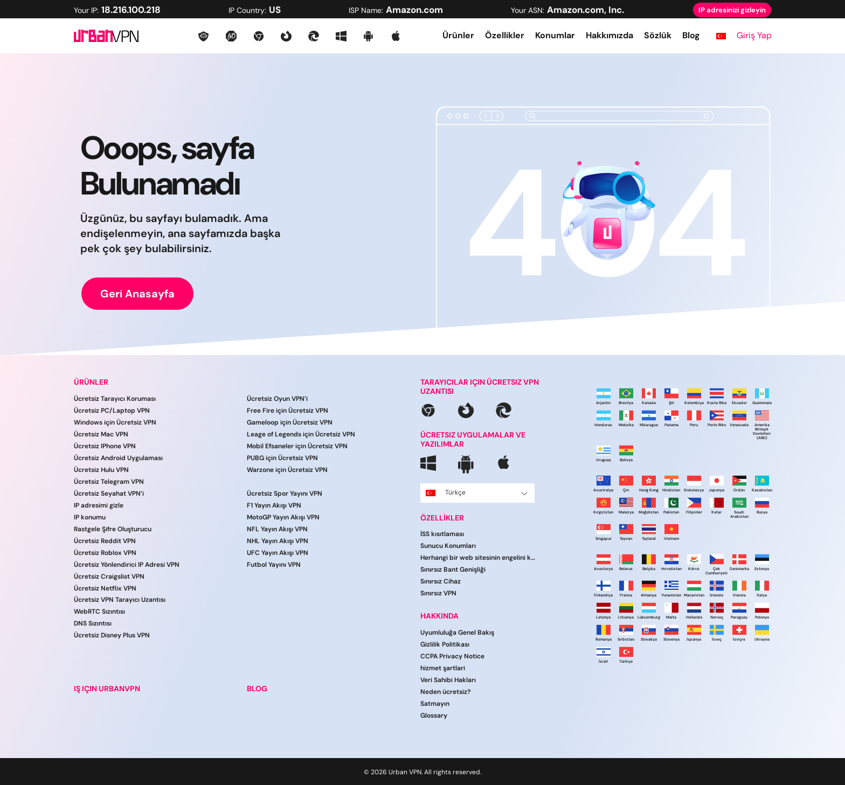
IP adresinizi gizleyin (732, 10)
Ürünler (458, 35)
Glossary (433, 715)
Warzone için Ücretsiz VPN (287, 470)
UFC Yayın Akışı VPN (277, 552)
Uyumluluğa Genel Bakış (457, 632)
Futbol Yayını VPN (274, 564)
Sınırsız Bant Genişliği (453, 569)
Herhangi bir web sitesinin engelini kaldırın (478, 557)
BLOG (257, 688)
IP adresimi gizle (98, 505)
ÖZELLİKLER (442, 518)
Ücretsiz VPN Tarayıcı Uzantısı (119, 599)
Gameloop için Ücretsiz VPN (290, 422)
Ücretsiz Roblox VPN (105, 552)
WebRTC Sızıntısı (99, 611)
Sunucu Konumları (448, 545)
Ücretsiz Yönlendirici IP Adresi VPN (126, 564)
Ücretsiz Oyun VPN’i (277, 398)
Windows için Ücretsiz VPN (115, 422)
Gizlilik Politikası (444, 644)
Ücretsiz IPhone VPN (105, 446)
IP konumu (90, 517)
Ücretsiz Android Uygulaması (118, 458)
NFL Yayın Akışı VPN (277, 529)
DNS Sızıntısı (93, 623)
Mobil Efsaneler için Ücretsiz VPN (297, 446)
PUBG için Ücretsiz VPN (282, 458)
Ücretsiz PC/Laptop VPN (112, 410)
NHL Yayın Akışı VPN (277, 541)
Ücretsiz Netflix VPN (105, 588)
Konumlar (555, 35)
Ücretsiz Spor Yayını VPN (284, 493)
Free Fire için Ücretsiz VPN (287, 410)
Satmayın (434, 703)
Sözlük (657, 35)
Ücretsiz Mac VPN (101, 434)
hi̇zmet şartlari (442, 668)
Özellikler (504, 35)
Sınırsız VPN (438, 593)
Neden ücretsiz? (445, 691)
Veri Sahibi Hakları (448, 680)
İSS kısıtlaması (442, 534)
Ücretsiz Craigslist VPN (109, 576)
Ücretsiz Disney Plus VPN (112, 635)
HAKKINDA (439, 616)
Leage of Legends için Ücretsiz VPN (301, 434)
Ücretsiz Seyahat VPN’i (109, 493)
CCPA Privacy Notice (452, 656)
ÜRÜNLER (91, 382)
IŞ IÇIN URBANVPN (107, 688)
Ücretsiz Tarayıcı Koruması (115, 398)
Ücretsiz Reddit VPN (105, 541)
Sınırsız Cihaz (440, 581)
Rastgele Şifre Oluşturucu (112, 529)
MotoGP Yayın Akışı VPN (283, 517)
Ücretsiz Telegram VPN (109, 481)
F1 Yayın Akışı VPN (274, 505)
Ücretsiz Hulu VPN (101, 470)
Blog (691, 35)
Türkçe (477, 492)
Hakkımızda (609, 35)
